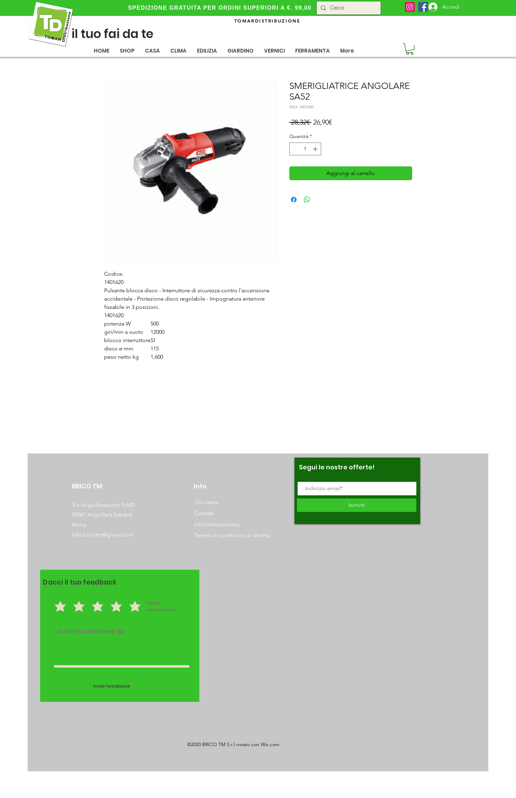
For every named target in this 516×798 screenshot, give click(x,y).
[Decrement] (294, 149)
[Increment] (315, 149)
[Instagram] (410, 7)
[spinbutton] (305, 149)
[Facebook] (423, 7)
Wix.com (270, 744)
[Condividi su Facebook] (294, 199)
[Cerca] (348, 8)
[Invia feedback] (111, 686)
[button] (152, 50)
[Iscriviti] (356, 505)
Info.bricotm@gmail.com (102, 534)
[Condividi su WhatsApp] (307, 199)
